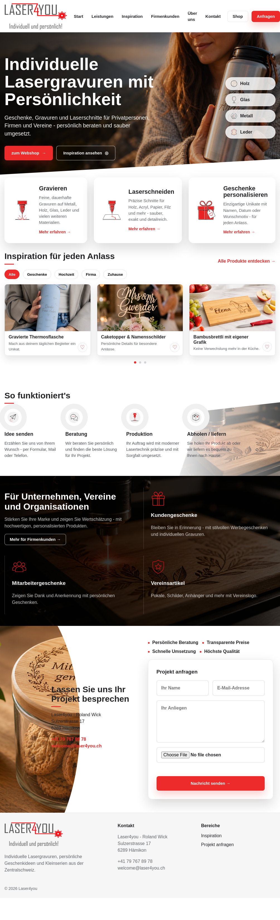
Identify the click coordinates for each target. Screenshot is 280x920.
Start (78, 16)
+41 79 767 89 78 (68, 739)
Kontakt (213, 16)
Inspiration (132, 16)
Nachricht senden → (210, 783)
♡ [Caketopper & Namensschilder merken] (174, 347)
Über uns (192, 16)
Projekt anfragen (217, 844)
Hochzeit (66, 274)
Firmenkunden (165, 16)
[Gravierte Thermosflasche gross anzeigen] (48, 307)
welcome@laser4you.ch (76, 746)
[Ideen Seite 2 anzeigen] (140, 362)
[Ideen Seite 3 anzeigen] (145, 362)
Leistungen (103, 16)
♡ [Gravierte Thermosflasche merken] (82, 347)
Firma (91, 274)
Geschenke (37, 274)
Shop (238, 16)
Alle (12, 274)
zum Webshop (28, 153)
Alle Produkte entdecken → (247, 261)
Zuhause (115, 274)
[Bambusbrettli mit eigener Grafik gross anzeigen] (232, 307)
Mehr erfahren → (55, 232)
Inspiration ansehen (85, 153)
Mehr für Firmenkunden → (35, 539)
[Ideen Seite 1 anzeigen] (135, 362)
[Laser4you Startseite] (35, 16)
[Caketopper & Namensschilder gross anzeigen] (140, 307)
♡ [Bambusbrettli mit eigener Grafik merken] (267, 347)
